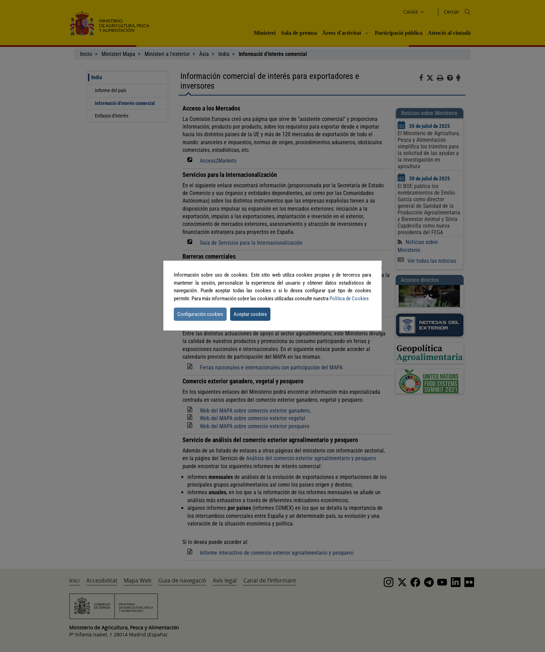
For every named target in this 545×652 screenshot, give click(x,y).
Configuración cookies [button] (200, 314)
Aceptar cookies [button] (250, 314)
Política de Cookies (349, 298)
